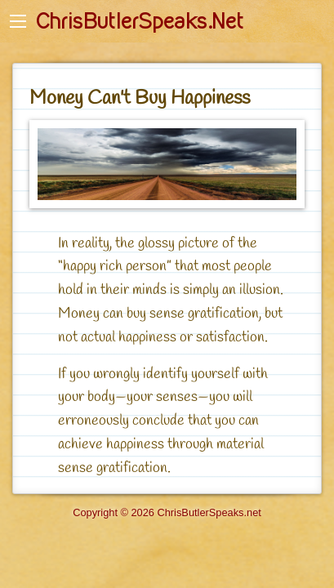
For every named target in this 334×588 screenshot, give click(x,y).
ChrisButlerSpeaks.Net (139, 21)
